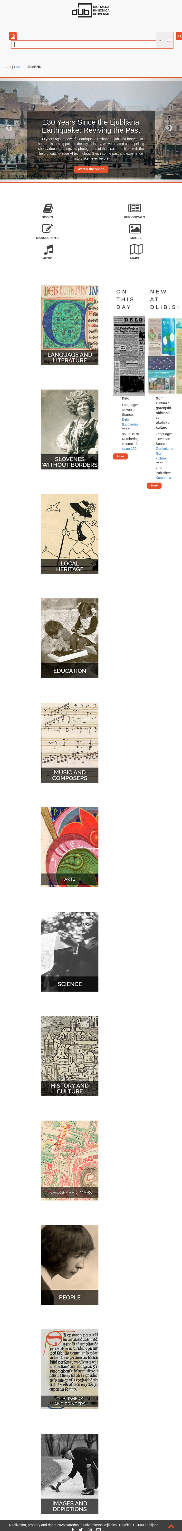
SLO (7, 67)
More (120, 456)
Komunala (163, 478)
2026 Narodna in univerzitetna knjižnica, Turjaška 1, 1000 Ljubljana (108, 1525)
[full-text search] (168, 40)
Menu (34, 67)
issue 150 (129, 449)
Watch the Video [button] (91, 169)
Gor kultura (164, 449)
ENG (17, 67)
